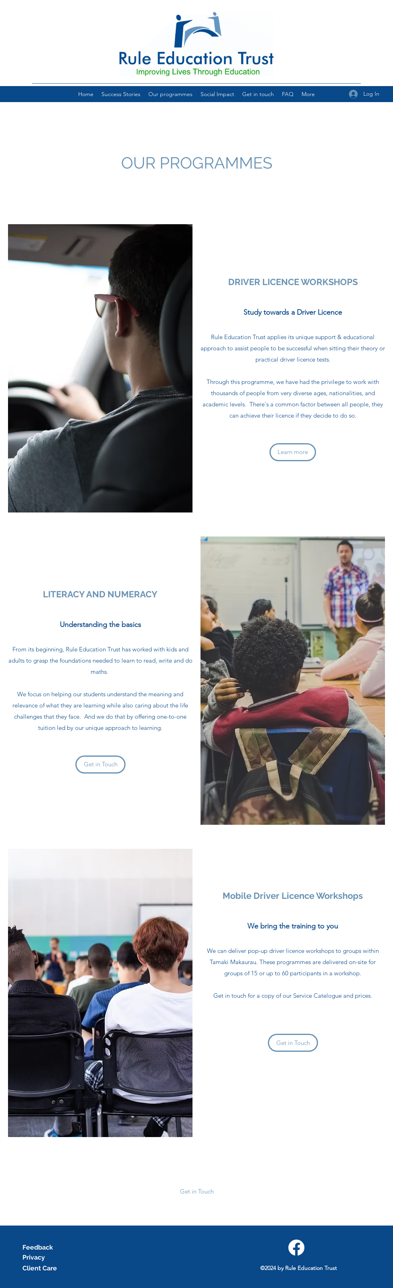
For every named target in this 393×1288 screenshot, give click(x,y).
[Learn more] (292, 452)
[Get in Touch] (100, 765)
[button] (197, 1192)
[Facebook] (296, 1248)
